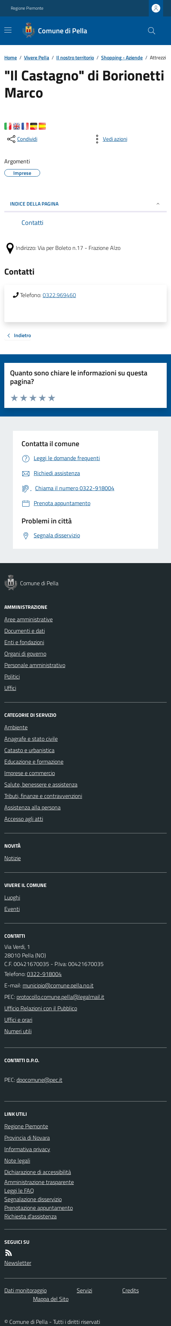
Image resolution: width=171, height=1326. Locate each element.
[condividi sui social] (21, 139)
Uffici (10, 688)
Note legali (17, 1160)
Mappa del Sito (50, 1299)
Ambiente (16, 727)
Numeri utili (18, 1031)
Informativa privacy (27, 1149)
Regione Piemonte (27, 8)
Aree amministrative (28, 619)
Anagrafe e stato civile (31, 738)
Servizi (84, 1290)
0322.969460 (59, 295)
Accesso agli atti (23, 818)
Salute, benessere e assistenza (40, 784)
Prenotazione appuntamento (38, 1207)
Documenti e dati (24, 630)
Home (10, 57)
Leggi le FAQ (19, 1190)
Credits (130, 1290)
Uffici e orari (18, 1019)
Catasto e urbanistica (29, 750)
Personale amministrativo (34, 665)
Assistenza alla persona (32, 807)
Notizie (12, 858)
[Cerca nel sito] (148, 30)
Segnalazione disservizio (33, 1199)
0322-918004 (44, 974)
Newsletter (17, 1262)
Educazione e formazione (33, 761)
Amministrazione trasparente (39, 1182)
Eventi (12, 908)
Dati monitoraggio (25, 1290)
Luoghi (12, 897)
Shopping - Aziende (122, 57)
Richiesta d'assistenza (30, 1216)
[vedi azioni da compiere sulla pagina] (109, 139)
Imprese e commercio (29, 773)
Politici (12, 676)
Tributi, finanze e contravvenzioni (43, 796)
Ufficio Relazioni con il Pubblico (40, 1008)
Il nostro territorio (75, 57)
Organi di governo (25, 653)
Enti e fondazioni (24, 642)
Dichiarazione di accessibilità (37, 1172)
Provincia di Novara (27, 1137)
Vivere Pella (36, 57)
